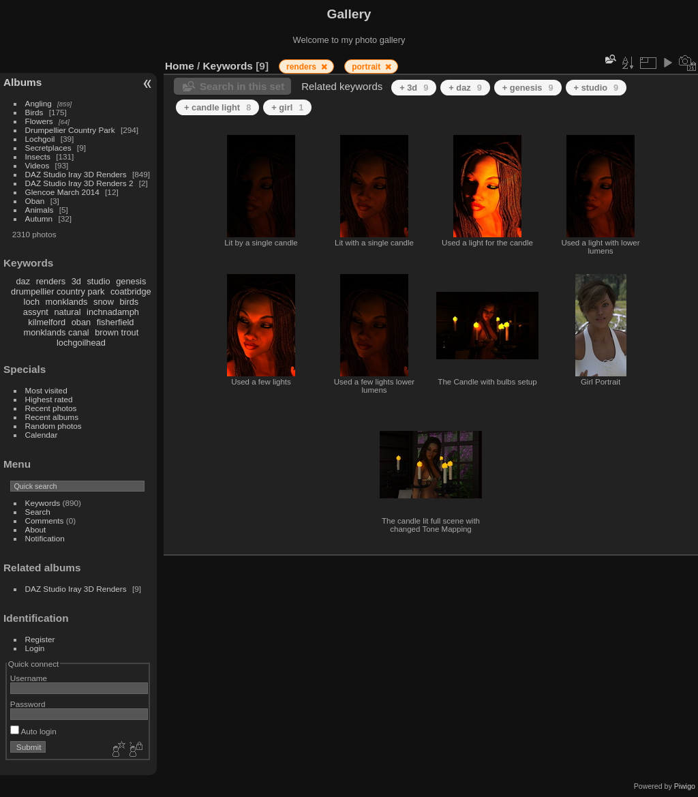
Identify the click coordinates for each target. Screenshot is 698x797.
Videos (37, 165)
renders (50, 281)
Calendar (41, 434)
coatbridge (130, 291)
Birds (34, 112)
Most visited (46, 390)
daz (23, 281)
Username (28, 678)
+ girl (287, 107)
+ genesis (527, 87)
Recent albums (51, 416)
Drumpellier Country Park (70, 129)
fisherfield (115, 322)
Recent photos (51, 408)
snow (103, 302)
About (35, 529)
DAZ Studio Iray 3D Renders (76, 174)
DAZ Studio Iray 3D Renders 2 (79, 183)
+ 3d (413, 87)
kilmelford (46, 322)
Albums (22, 82)
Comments (44, 520)
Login (35, 648)
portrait (367, 67)
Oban (35, 200)
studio (98, 281)
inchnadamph (113, 312)
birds (128, 302)
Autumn (39, 218)
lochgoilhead (81, 342)
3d (76, 281)
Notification (45, 538)
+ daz (465, 87)
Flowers (39, 121)
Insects (37, 156)
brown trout (116, 332)
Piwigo (684, 786)
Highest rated (49, 399)
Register (40, 639)
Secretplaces (48, 147)
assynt (35, 312)
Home (179, 66)
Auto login (33, 731)
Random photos (53, 425)
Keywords (43, 502)
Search (37, 511)
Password (28, 704)
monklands (67, 302)
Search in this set (242, 86)
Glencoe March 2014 (62, 191)
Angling (38, 103)
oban (81, 322)
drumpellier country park (57, 291)
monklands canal (56, 332)
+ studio (596, 87)
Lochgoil (40, 138)
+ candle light (217, 107)
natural (67, 312)
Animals (39, 209)
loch (32, 302)
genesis (131, 281)
